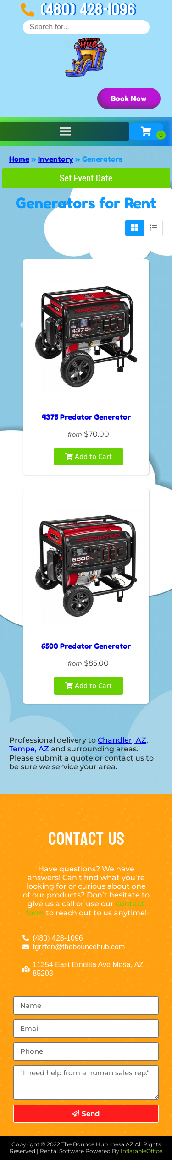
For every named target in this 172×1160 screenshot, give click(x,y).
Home (19, 159)
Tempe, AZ (29, 748)
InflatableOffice (141, 1151)
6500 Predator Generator (86, 646)
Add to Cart (88, 456)
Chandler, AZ (122, 740)
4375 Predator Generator (86, 416)
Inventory (55, 159)
